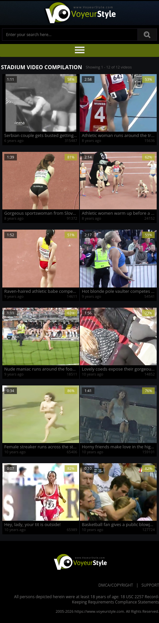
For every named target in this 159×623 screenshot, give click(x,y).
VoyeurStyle (79, 561)
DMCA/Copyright (115, 585)
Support (150, 585)
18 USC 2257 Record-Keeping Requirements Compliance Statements (115, 599)
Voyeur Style (79, 13)
